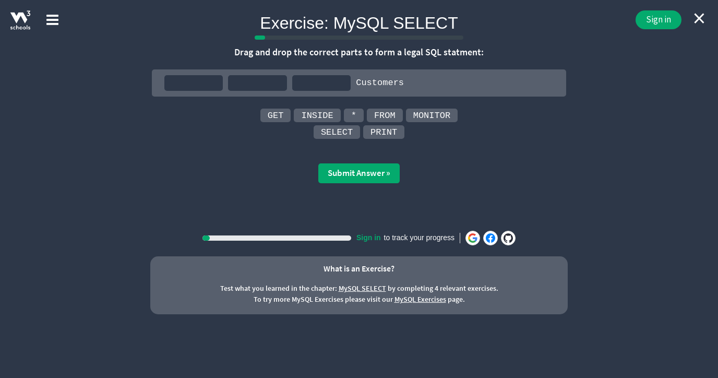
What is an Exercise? (359, 268)
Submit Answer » (359, 173)
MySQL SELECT (362, 288)
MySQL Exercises (420, 299)
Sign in (658, 19)
